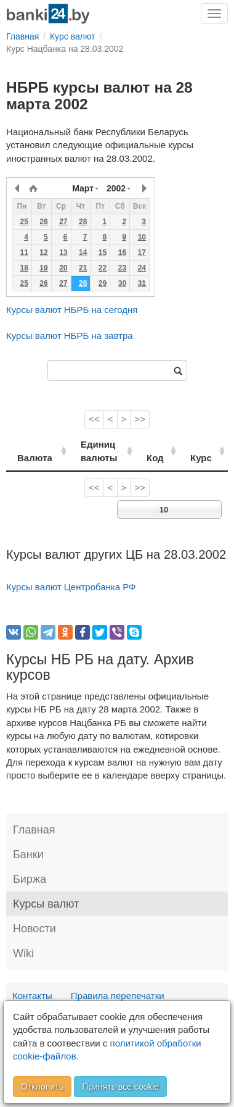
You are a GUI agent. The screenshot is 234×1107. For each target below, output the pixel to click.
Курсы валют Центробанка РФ (71, 587)
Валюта (34, 458)
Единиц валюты (93, 450)
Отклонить (42, 1087)
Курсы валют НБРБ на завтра (69, 335)
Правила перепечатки (117, 995)
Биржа (29, 879)
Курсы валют (46, 904)
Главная (34, 830)
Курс (205, 458)
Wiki (23, 953)
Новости (34, 928)
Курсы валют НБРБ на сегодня (71, 309)
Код (163, 458)
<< (94, 419)
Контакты (32, 995)
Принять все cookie (120, 1087)
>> (139, 419)
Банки (28, 854)
